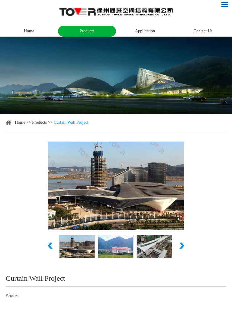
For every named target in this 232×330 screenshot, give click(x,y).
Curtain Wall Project (71, 122)
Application (145, 31)
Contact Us (203, 31)
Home (29, 31)
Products (87, 31)
